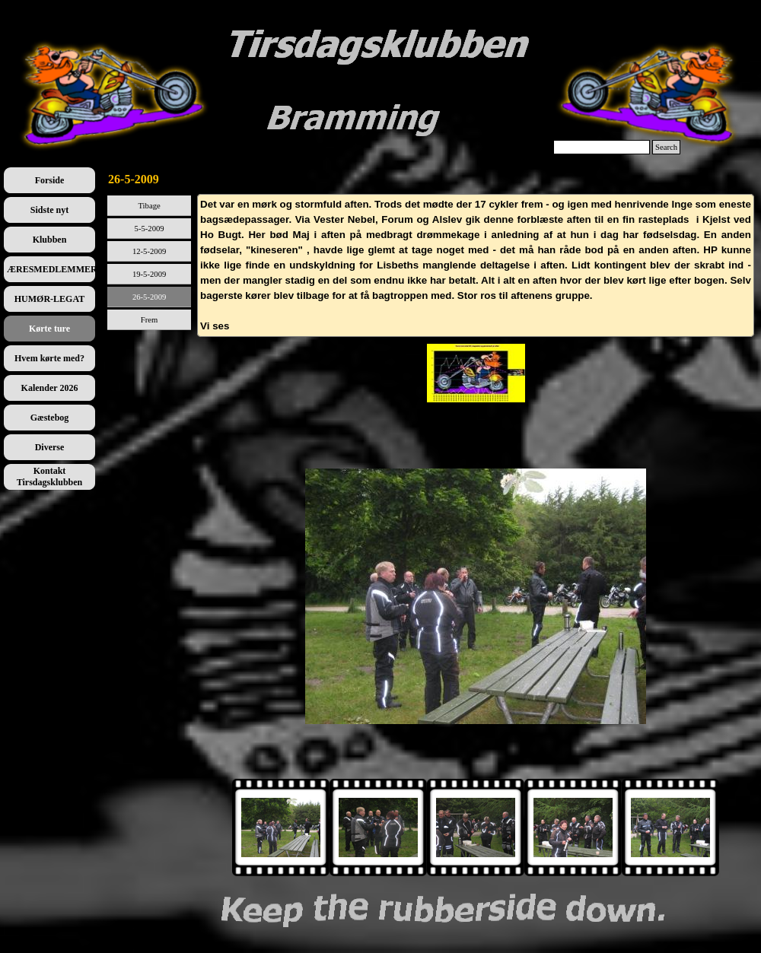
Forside (50, 180)
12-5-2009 (149, 251)
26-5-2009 (149, 297)
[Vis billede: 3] (573, 827)
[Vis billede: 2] (475, 827)
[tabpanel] (475, 265)
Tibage (149, 206)
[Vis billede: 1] (378, 827)
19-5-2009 (149, 274)
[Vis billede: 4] (670, 827)
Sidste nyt (49, 210)
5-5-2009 (149, 228)
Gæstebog (49, 417)
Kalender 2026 (49, 388)
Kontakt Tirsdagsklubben (50, 476)
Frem (149, 320)
